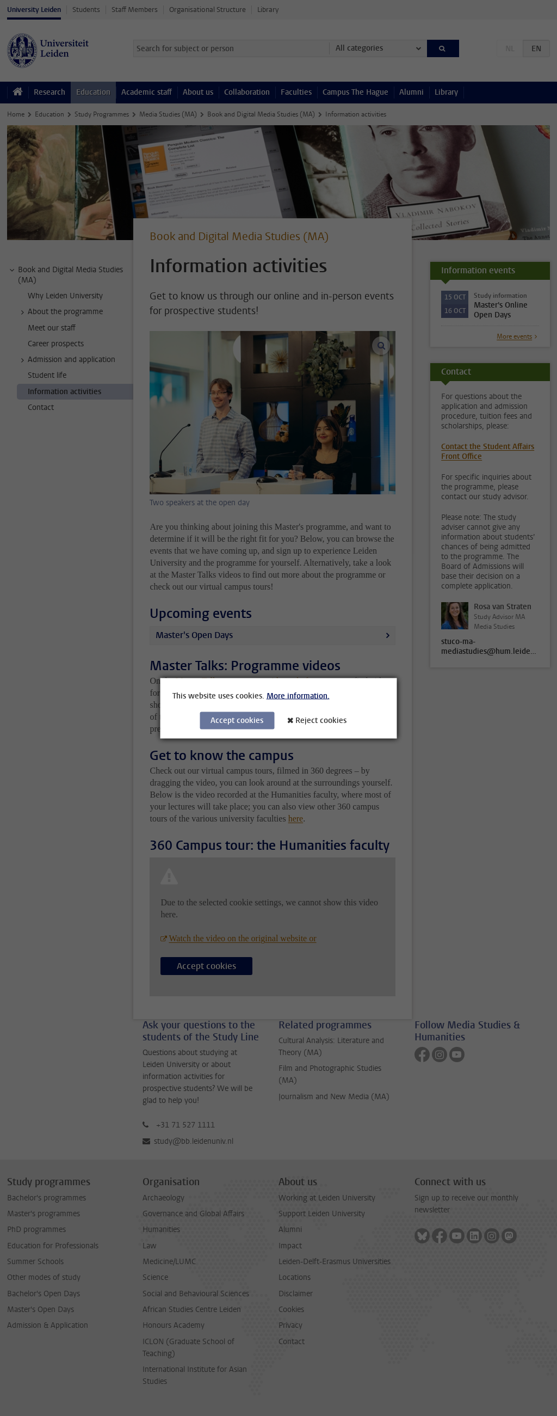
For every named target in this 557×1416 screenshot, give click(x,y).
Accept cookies (237, 720)
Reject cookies (320, 720)
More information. (298, 695)
